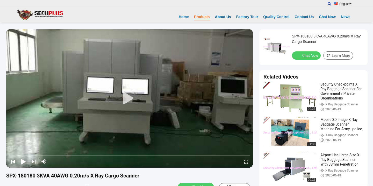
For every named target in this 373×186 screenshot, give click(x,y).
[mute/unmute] (44, 161)
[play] (129, 98)
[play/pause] (23, 161)
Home (184, 17)
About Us (223, 17)
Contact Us (304, 17)
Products (202, 17)
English (345, 4)
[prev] (13, 161)
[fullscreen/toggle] (246, 161)
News (345, 17)
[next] (33, 161)
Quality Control (276, 17)
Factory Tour (247, 17)
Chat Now (327, 17)
